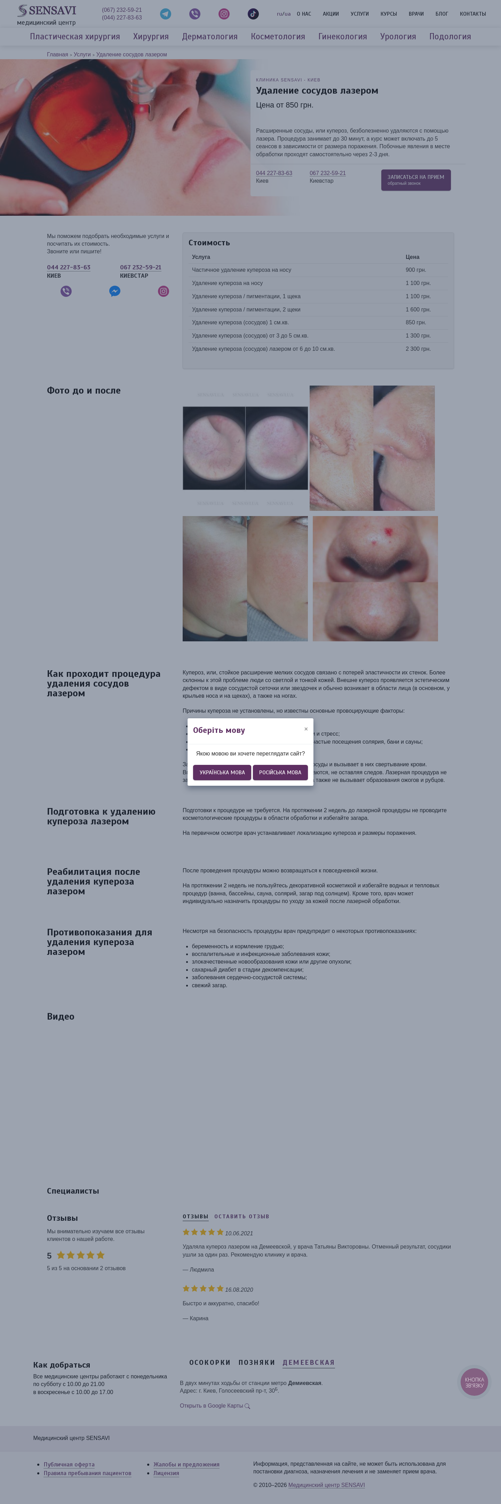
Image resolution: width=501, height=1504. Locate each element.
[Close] (306, 729)
